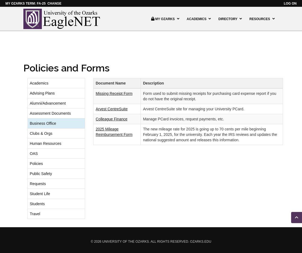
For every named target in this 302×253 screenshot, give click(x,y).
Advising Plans (42, 93)
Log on (290, 3)
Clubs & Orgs (41, 133)
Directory (230, 19)
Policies (36, 163)
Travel (35, 214)
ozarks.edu (200, 241)
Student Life (40, 194)
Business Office (43, 123)
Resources (262, 19)
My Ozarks (165, 19)
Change (54, 3)
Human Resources (45, 143)
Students (37, 204)
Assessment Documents (50, 113)
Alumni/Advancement (48, 103)
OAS (34, 153)
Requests (38, 184)
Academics (200, 19)
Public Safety (41, 173)
